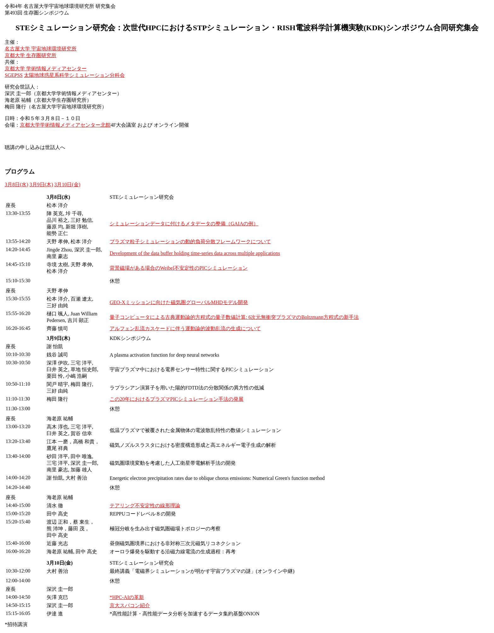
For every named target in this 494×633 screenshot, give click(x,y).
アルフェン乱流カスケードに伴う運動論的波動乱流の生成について (185, 328)
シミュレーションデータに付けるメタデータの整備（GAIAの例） (184, 223)
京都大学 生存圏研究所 (30, 55)
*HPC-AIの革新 (127, 597)
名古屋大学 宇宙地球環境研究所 (41, 48)
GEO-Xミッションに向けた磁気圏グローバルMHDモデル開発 (179, 302)
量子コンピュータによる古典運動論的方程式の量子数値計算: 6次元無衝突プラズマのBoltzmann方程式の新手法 (234, 317)
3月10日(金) (67, 184)
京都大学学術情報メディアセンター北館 (65, 125)
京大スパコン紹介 (130, 605)
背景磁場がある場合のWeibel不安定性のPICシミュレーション (179, 268)
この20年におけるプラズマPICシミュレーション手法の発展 (177, 399)
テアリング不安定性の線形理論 (145, 505)
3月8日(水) (16, 184)
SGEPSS (14, 75)
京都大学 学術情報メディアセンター (46, 68)
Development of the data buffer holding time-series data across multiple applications (195, 253)
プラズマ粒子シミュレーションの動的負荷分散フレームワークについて (190, 241)
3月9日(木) (41, 184)
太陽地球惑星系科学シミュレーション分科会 (74, 75)
